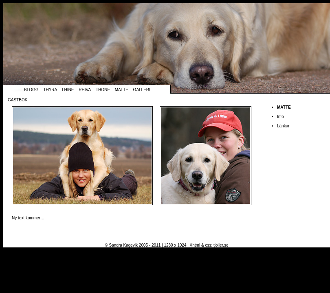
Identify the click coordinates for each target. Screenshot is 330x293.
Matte (121, 89)
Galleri (141, 89)
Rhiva (85, 89)
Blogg (31, 89)
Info (280, 116)
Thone (103, 89)
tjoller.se (221, 245)
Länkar (283, 126)
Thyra (50, 89)
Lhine (68, 89)
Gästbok (17, 100)
